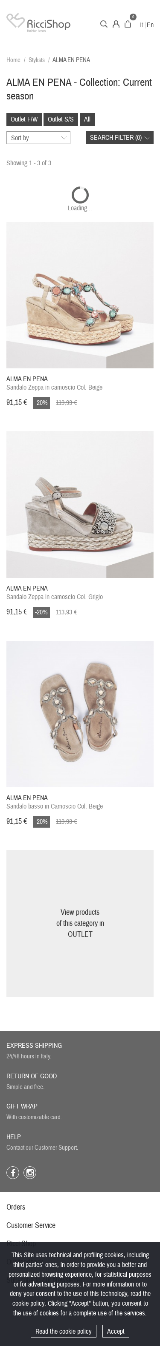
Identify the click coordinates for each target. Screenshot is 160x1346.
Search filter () (116, 137)
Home (13, 60)
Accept (116, 1331)
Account (116, 24)
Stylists (37, 60)
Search (104, 24)
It (141, 25)
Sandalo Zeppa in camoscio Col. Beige (54, 383)
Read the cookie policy (63, 1331)
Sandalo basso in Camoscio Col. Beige (54, 802)
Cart (128, 24)
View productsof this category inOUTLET (80, 923)
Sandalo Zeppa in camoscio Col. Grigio (54, 592)
